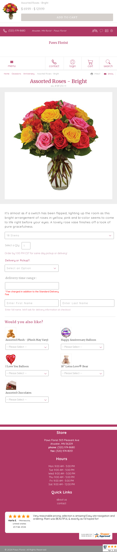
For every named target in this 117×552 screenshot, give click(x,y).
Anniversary (28, 73)
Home (6, 73)
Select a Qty (12, 245)
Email (109, 73)
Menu (12, 66)
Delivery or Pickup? (17, 260)
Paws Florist (58, 43)
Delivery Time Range (20, 278)
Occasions (16, 73)
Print (96, 73)
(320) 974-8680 (16, 30)
